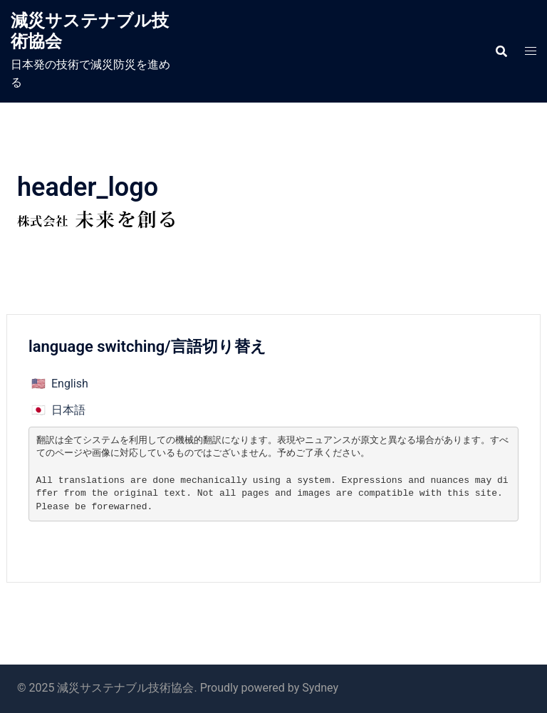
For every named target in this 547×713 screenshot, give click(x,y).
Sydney (320, 687)
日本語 (68, 410)
